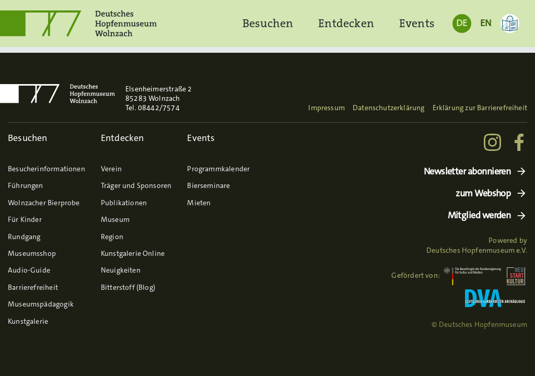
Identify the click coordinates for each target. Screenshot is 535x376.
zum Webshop (483, 193)
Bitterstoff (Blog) (128, 287)
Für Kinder (25, 219)
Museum (115, 219)
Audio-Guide (29, 270)
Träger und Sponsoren (136, 185)
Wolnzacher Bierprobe (44, 202)
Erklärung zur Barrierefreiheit (480, 107)
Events (417, 23)
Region (112, 236)
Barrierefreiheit (33, 287)
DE (461, 23)
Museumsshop (32, 253)
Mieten (199, 202)
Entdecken (346, 23)
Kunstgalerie (28, 321)
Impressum (326, 107)
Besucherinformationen (46, 168)
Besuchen (267, 23)
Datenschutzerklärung (389, 107)
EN (485, 23)
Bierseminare (208, 185)
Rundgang (24, 236)
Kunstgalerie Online (133, 253)
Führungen (25, 185)
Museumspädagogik (41, 304)
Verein (111, 168)
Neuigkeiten (121, 270)
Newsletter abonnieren (467, 172)
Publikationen (124, 202)
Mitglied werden (479, 215)
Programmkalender (218, 168)
